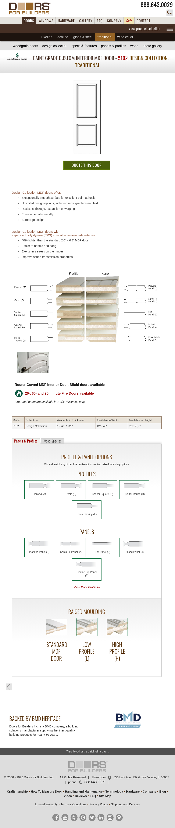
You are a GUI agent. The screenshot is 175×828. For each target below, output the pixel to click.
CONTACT (143, 20)
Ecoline (62, 37)
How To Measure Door (46, 791)
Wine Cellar (125, 37)
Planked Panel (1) (39, 552)
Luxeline (46, 37)
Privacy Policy (98, 804)
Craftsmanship (17, 791)
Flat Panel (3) (102, 552)
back (9, 687)
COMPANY (114, 20)
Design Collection (54, 46)
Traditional (104, 37)
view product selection (144, 28)
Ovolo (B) (70, 494)
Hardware (133, 791)
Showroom (98, 777)
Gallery (152, 46)
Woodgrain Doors (25, 46)
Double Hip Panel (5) (87, 574)
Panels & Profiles (113, 46)
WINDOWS (46, 20)
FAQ (100, 20)
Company (149, 791)
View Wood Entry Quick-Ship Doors (87, 751)
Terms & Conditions (73, 804)
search (170, 13)
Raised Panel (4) (134, 552)
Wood (134, 46)
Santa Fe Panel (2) (71, 552)
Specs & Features (84, 46)
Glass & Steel (83, 37)
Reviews (81, 796)
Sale (129, 20)
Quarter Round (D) (134, 494)
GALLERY (85, 20)
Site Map (105, 796)
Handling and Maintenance (84, 791)
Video (68, 796)
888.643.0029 (157, 4)
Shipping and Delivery (125, 804)
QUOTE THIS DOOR (87, 165)
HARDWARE (66, 20)
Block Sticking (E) (87, 514)
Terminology (114, 791)
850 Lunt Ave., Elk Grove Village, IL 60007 (141, 777)
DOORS (29, 20)
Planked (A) (39, 494)
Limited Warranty (46, 804)
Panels (26, 441)
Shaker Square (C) (102, 494)
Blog (162, 791)
